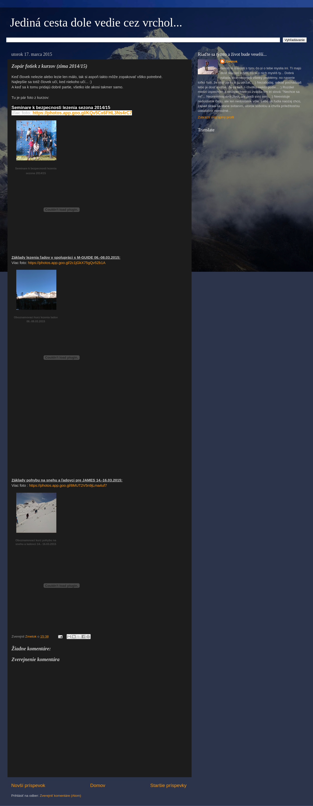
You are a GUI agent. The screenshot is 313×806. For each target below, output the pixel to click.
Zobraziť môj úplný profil (216, 117)
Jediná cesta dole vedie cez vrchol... (96, 22)
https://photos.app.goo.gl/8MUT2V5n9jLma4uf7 (68, 485)
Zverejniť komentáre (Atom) (60, 795)
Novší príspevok (28, 785)
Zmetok (231, 61)
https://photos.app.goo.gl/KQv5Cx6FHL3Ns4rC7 (82, 112)
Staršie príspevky (168, 785)
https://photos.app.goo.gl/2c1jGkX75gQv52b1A (66, 263)
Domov (97, 785)
